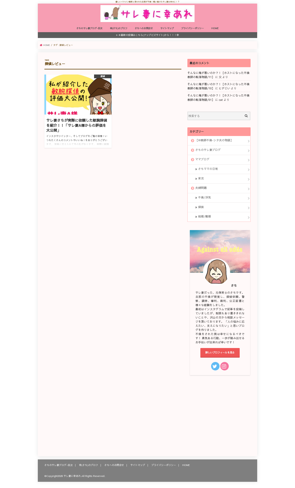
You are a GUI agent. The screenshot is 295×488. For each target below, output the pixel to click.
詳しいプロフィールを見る (220, 352)
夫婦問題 (201, 188)
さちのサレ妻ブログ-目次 (89, 28)
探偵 (201, 207)
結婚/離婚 (204, 216)
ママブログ (202, 159)
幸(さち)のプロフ (118, 28)
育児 (201, 178)
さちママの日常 (208, 169)
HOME (215, 28)
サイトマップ (167, 28)
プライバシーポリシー (192, 28)
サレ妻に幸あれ (72, 476)
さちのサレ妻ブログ (208, 150)
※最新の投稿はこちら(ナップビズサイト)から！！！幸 (148, 35)
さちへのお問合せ (144, 28)
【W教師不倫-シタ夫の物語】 (214, 140)
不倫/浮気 (204, 197)
